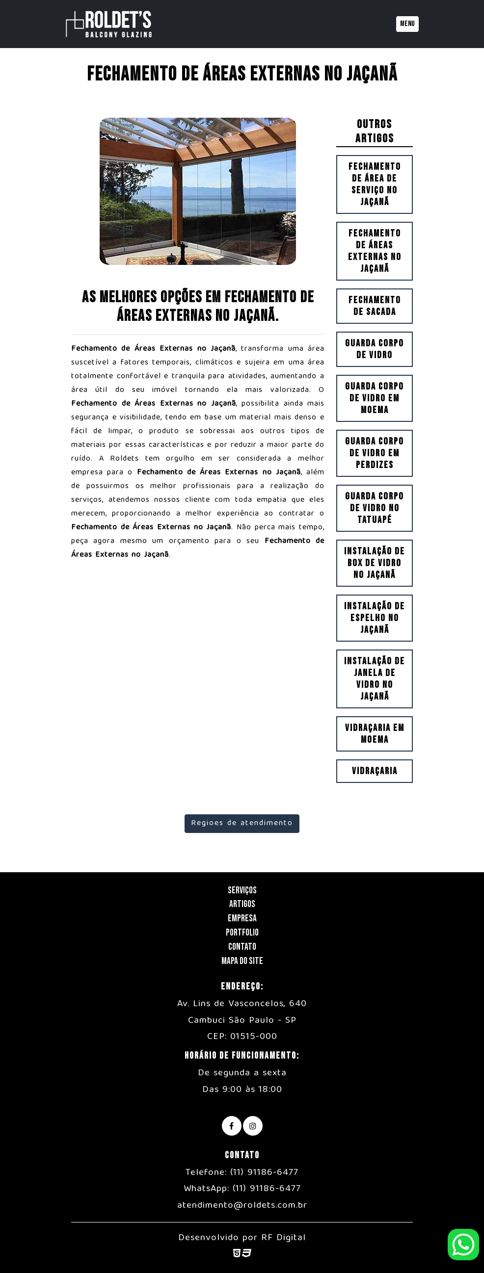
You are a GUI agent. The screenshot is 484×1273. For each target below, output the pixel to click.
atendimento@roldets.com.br (242, 1205)
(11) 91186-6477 (264, 1173)
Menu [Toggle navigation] (407, 23)
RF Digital (283, 1238)
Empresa (242, 918)
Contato (242, 947)
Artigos (242, 904)
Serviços (242, 890)
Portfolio (242, 932)
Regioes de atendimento (242, 824)
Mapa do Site (242, 961)
